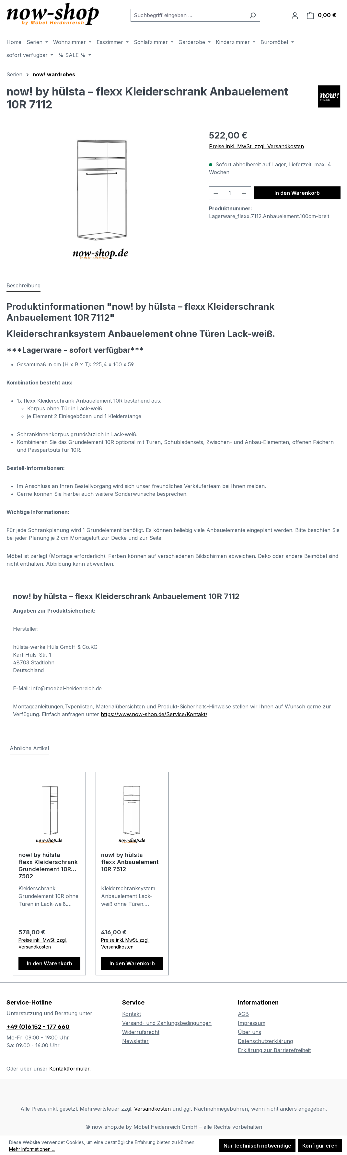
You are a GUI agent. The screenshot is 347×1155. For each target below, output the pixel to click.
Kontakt (131, 1014)
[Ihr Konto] (295, 15)
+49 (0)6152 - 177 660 (38, 1026)
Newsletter (135, 1041)
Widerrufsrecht (140, 1032)
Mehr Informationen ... (32, 1149)
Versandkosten (152, 1108)
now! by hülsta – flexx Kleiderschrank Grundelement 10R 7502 (48, 865)
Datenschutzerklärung (265, 1041)
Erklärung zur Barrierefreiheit (274, 1050)
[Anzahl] (230, 192)
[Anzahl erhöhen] (244, 192)
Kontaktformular (69, 1068)
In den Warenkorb (297, 193)
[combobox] (188, 15)
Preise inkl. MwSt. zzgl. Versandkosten (256, 146)
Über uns (249, 1032)
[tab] (23, 286)
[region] (101, 198)
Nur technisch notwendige (257, 1145)
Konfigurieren (320, 1145)
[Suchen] (252, 15)
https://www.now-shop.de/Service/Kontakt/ (154, 714)
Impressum (251, 1023)
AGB (243, 1014)
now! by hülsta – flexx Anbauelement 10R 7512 (130, 861)
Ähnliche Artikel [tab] (29, 748)
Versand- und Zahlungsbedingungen (167, 1023)
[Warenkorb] (322, 15)
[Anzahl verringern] (216, 192)
